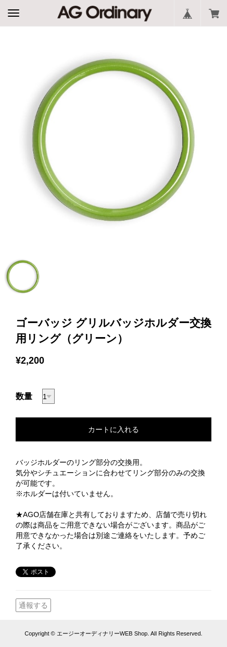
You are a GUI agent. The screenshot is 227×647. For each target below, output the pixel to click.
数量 (24, 396)
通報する (33, 605)
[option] (113, 140)
